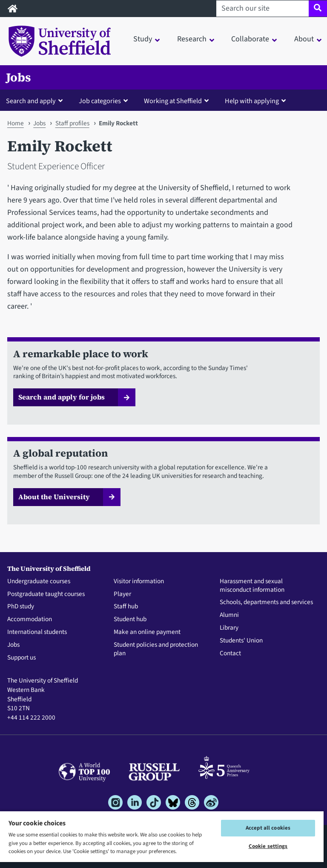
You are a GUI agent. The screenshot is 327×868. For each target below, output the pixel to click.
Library (229, 628)
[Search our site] (262, 8)
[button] (36, 100)
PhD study (20, 606)
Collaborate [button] (250, 39)
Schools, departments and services (266, 602)
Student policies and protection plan (156, 649)
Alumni (229, 615)
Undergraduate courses (38, 581)
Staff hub (126, 606)
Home (15, 123)
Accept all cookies (268, 828)
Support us (21, 658)
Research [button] (192, 39)
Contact (230, 653)
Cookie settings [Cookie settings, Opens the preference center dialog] (268, 846)
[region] (162, 839)
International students (37, 632)
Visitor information (139, 581)
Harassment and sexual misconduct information (252, 585)
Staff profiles (72, 123)
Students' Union (241, 641)
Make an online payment (147, 632)
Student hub (130, 619)
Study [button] (142, 39)
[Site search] (318, 8)
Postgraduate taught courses (46, 594)
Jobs (18, 77)
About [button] (304, 39)
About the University (54, 496)
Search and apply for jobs (61, 397)
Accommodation (29, 619)
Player (122, 594)
